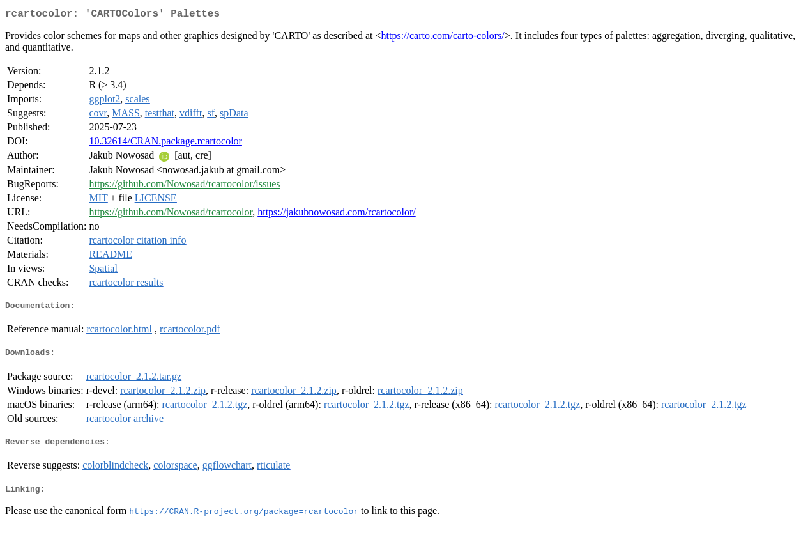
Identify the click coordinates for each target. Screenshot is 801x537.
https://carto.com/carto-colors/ (443, 38)
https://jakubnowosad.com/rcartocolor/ (336, 214)
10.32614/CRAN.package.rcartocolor (165, 143)
